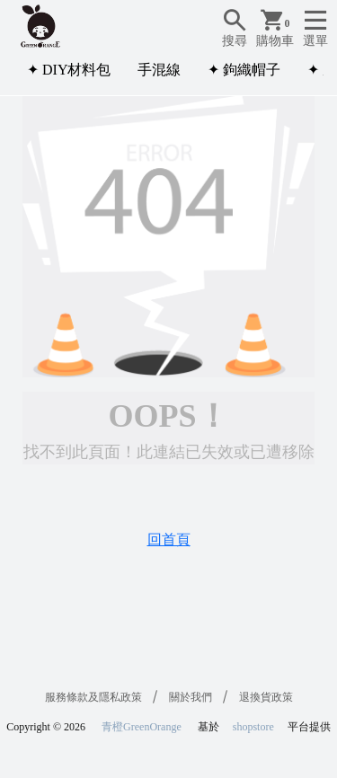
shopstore (253, 727)
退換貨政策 (266, 697)
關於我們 (190, 697)
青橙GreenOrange (142, 727)
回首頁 (169, 539)
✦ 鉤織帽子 (244, 69)
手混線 (159, 69)
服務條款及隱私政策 (93, 697)
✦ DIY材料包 (69, 69)
